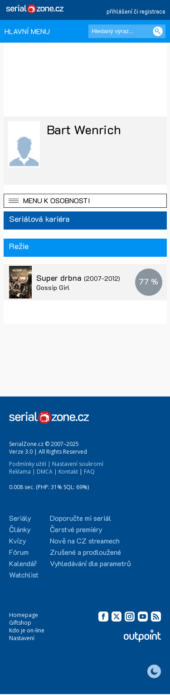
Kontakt (68, 471)
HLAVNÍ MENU (27, 31)
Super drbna (78, 277)
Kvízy (17, 540)
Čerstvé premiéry (76, 529)
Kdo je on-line (26, 630)
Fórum (19, 552)
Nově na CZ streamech (85, 540)
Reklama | (22, 471)
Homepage (23, 615)
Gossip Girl (53, 287)
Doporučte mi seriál (80, 518)
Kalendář (23, 563)
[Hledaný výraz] (126, 31)
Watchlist (24, 574)
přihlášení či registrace (136, 11)
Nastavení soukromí (77, 464)
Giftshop (20, 622)
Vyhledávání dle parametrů (90, 563)
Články (20, 529)
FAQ (89, 471)
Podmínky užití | (30, 464)
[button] (85, 201)
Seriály (20, 518)
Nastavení (21, 638)
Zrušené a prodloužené (85, 552)
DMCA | (47, 471)
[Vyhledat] (158, 31)
